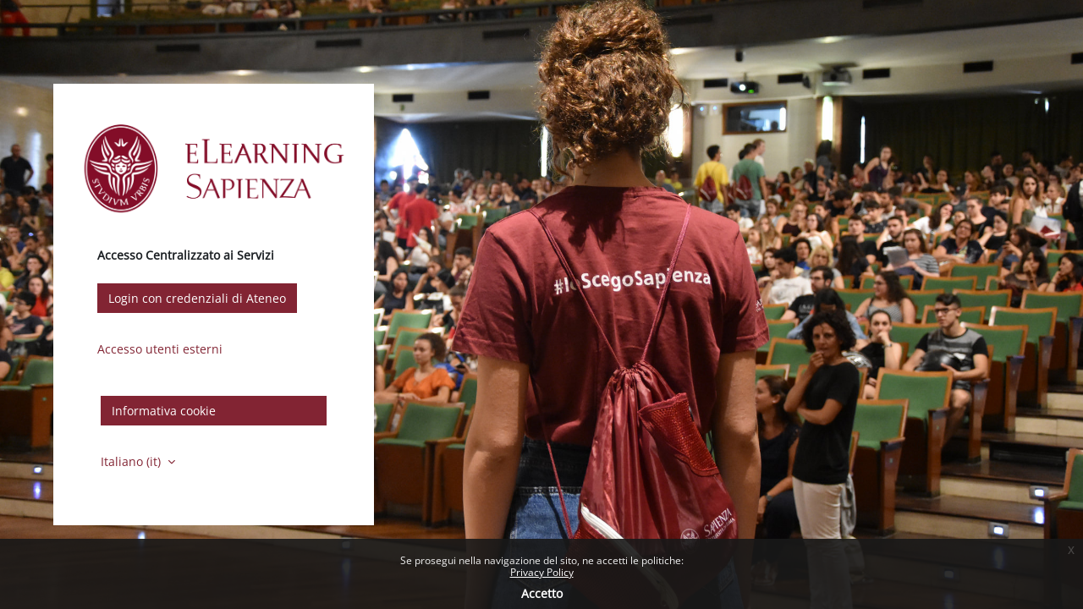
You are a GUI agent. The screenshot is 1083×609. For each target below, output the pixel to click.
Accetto (542, 593)
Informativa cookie (164, 411)
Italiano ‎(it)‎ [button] (132, 461)
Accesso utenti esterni (160, 349)
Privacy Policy (542, 572)
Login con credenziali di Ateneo (197, 298)
